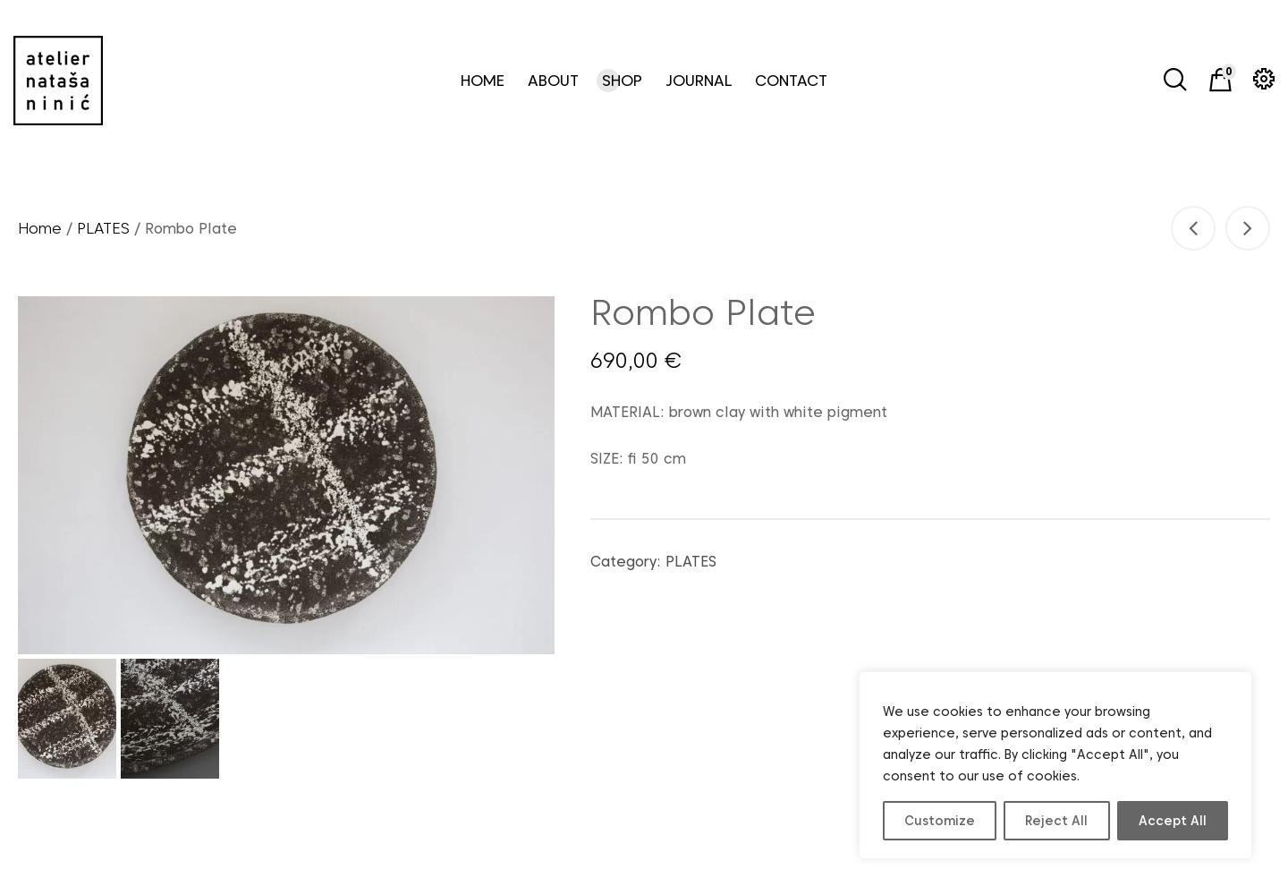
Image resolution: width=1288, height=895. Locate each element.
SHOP (622, 81)
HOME (482, 81)
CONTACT (791, 81)
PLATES (103, 228)
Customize (939, 821)
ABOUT (553, 81)
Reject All (1056, 821)
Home (40, 228)
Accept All (1173, 821)
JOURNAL (698, 81)
